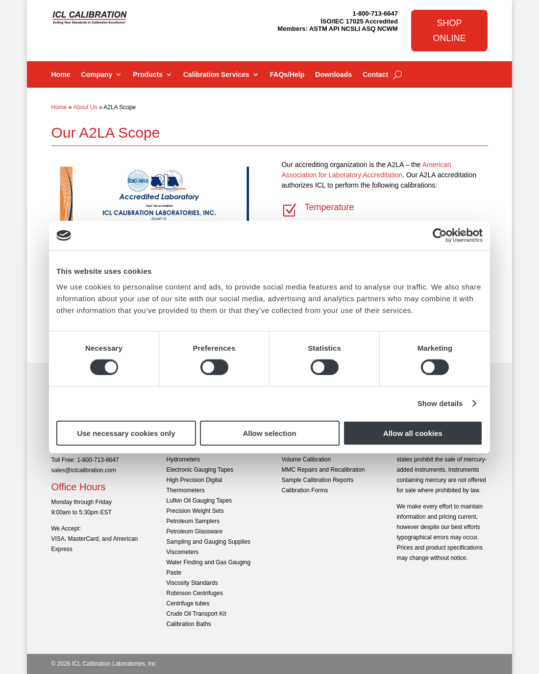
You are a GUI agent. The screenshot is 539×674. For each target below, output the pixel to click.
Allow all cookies (412, 433)
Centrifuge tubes (187, 603)
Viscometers (182, 552)
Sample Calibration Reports (317, 480)
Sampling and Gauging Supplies (208, 541)
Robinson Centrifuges (194, 593)
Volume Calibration (306, 459)
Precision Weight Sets (194, 510)
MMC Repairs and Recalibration (323, 469)
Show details (440, 403)
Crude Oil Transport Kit (196, 613)
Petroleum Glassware (194, 531)
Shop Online (449, 30)
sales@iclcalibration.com (83, 470)
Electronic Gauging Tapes (199, 469)
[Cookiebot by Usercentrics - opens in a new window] (440, 235)
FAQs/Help (287, 74)
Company (96, 74)
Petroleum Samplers (193, 521)
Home (61, 74)
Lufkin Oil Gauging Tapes (199, 500)
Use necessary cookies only (126, 433)
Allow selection (269, 433)
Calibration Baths (188, 624)
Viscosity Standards (192, 582)
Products (148, 74)
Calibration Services (216, 74)
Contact (375, 74)
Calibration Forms (304, 490)
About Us (85, 107)
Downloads (333, 74)
